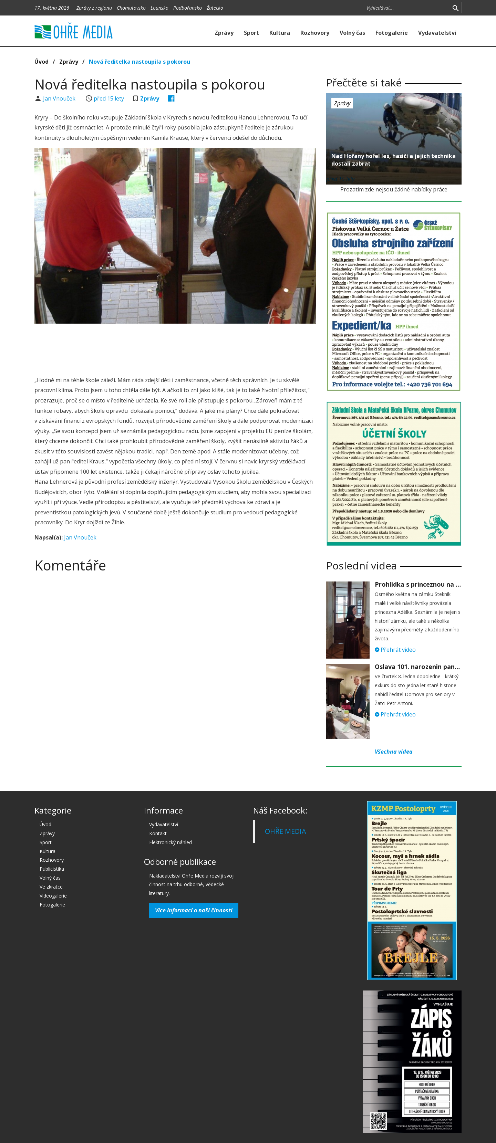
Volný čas (352, 32)
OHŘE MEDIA (285, 831)
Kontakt (158, 833)
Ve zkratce (51, 886)
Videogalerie (53, 895)
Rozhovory (314, 32)
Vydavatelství (437, 32)
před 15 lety (109, 98)
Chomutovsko (131, 7)
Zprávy (224, 32)
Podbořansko (187, 7)
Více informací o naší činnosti (193, 910)
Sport (251, 32)
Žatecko (215, 7)
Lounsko (159, 7)
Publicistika (52, 869)
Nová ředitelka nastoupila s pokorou (139, 61)
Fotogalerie (391, 32)
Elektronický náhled (170, 842)
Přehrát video (395, 649)
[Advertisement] (175, 347)
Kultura (279, 32)
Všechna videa (394, 751)
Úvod (41, 61)
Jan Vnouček (60, 98)
